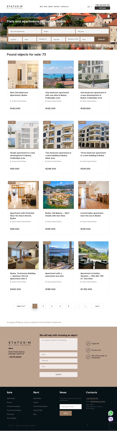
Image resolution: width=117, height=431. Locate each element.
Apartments (11, 399)
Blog (34, 414)
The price (81, 31)
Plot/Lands (10, 414)
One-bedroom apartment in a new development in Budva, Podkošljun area (93, 95)
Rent (45, 6)
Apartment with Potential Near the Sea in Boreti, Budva (22, 216)
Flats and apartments (17, 31)
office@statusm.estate (97, 402)
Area (26, 39)
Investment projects (13, 406)
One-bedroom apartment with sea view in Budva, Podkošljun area (57, 95)
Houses (9, 403)
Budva (46, 31)
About (50, 6)
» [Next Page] (86, 306)
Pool (83, 39)
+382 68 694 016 (92, 399)
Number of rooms (42, 40)
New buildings (11, 418)
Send (66, 413)
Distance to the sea (73, 40)
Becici (14, 222)
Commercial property (14, 410)
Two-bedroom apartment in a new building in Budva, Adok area (58, 155)
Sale (41, 6)
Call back (102, 8)
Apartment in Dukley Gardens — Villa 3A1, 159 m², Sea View (92, 276)
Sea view (56, 39)
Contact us (64, 6)
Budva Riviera (21, 101)
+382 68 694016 (15, 357)
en (89, 7)
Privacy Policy (37, 410)
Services (57, 6)
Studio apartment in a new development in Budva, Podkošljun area (22, 155)
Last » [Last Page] (98, 306)
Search (101, 39)
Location (13, 39)
